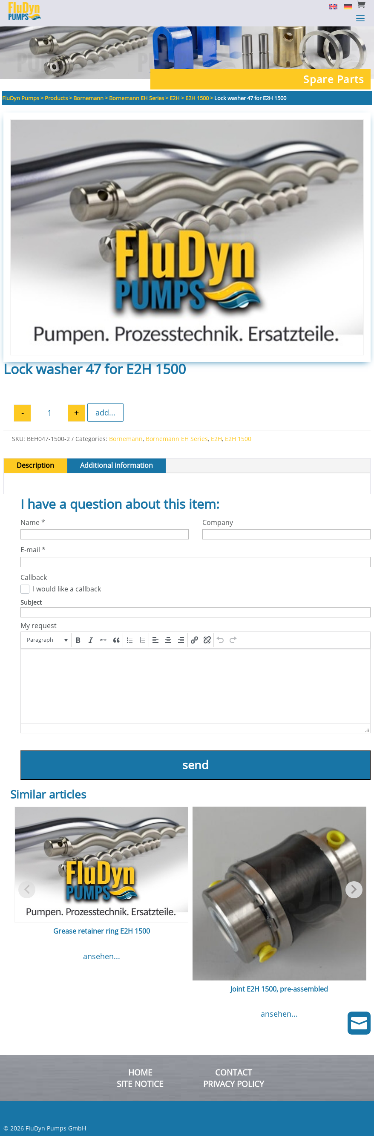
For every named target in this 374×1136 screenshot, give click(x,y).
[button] (46, 640)
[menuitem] (329, 6)
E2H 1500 (238, 439)
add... (105, 412)
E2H (216, 439)
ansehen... (101, 956)
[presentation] (46, 640)
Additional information (116, 465)
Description (35, 465)
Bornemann (126, 439)
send (195, 765)
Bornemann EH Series (177, 439)
